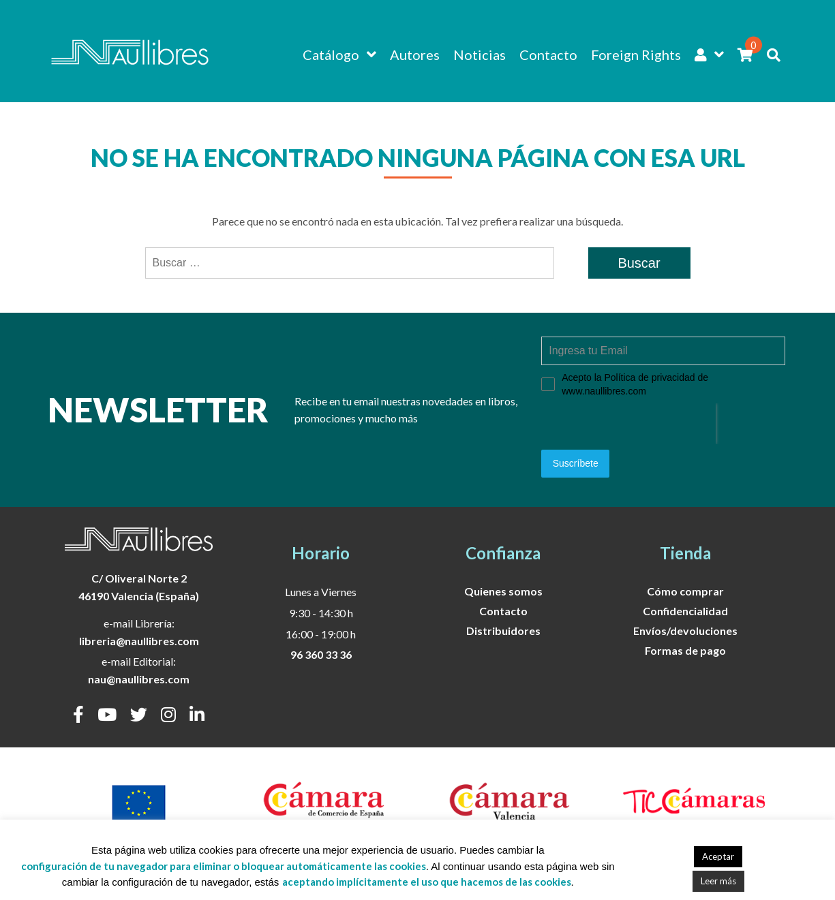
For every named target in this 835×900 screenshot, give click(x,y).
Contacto (548, 54)
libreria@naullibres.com (139, 640)
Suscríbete (575, 463)
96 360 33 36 (321, 654)
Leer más (718, 880)
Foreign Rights (636, 54)
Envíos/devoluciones (685, 630)
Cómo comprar (685, 591)
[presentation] (628, 423)
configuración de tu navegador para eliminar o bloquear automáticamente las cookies (223, 866)
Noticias (479, 54)
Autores (415, 54)
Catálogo (331, 54)
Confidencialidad (685, 610)
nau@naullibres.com (138, 678)
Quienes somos (503, 591)
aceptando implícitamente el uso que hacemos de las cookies (426, 881)
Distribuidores (503, 630)
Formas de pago (685, 650)
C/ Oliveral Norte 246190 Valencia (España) (138, 587)
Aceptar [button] (718, 856)
